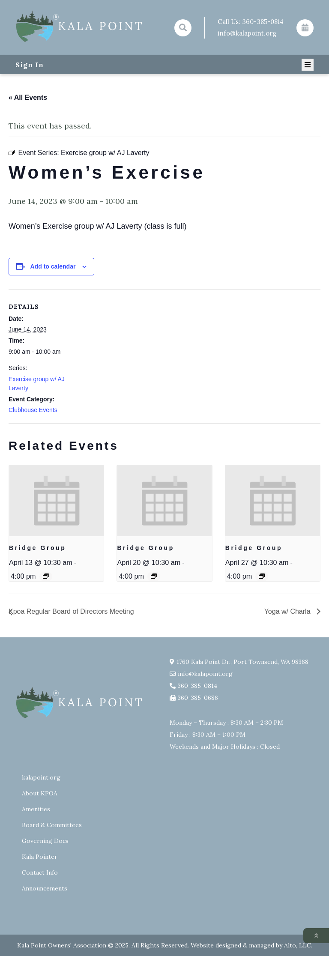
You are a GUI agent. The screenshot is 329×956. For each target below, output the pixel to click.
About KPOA (39, 793)
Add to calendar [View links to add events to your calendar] (53, 266)
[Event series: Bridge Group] (46, 576)
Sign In (29, 64)
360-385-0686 (198, 698)
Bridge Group (37, 547)
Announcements (44, 888)
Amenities (36, 809)
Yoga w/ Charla (288, 611)
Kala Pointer (39, 856)
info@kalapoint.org (247, 33)
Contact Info (40, 872)
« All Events (28, 97)
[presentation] (56, 500)
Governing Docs (45, 841)
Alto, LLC (297, 945)
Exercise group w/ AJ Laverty (37, 383)
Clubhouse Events (33, 409)
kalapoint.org (41, 777)
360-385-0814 (263, 22)
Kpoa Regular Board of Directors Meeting (71, 611)
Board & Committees (52, 825)
